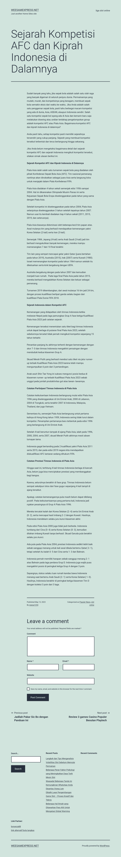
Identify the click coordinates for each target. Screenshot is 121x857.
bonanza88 (16, 826)
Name (30, 661)
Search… (15, 753)
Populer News (85, 602)
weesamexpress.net (25, 10)
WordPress (104, 846)
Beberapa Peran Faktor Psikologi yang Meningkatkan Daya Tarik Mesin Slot (60, 773)
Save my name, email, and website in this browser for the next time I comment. (61, 689)
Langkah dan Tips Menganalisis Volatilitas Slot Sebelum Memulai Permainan (60, 762)
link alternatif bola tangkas (22, 830)
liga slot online (103, 10)
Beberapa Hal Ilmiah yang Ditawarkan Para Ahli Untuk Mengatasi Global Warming (58, 807)
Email (66, 661)
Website (30, 675)
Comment (31, 634)
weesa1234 (33, 605)
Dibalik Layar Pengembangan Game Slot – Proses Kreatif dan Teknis (60, 796)
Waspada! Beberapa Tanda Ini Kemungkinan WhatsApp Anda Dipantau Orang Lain (59, 785)
